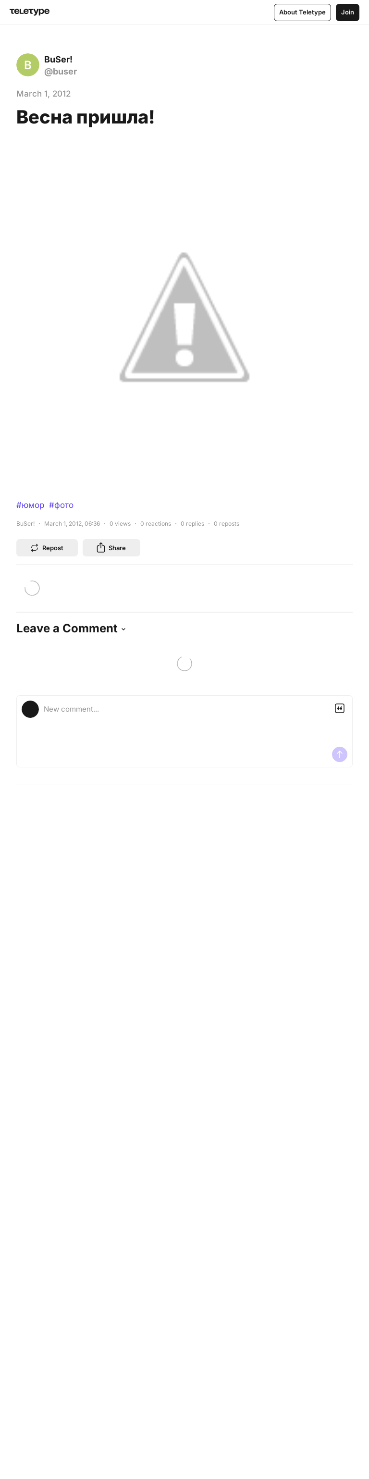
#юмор (30, 505)
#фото (61, 505)
